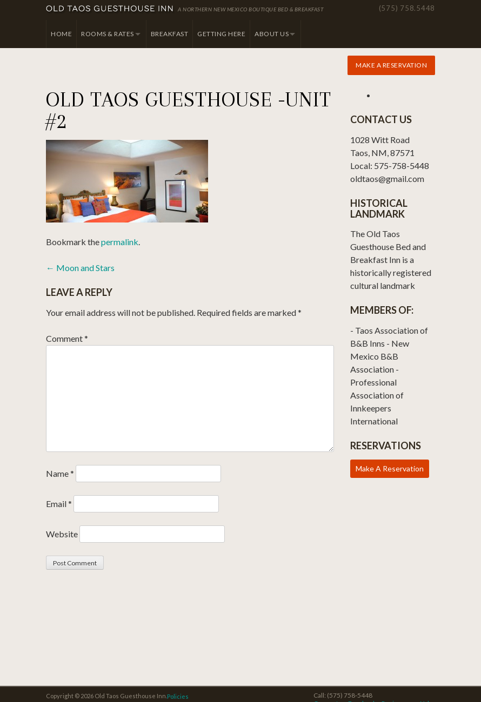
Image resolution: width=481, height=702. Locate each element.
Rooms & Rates (107, 34)
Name (60, 473)
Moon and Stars (80, 267)
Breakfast (170, 34)
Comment (67, 338)
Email (59, 503)
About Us (272, 34)
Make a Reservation (391, 65)
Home (61, 34)
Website (62, 534)
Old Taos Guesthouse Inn (110, 9)
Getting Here (221, 34)
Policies (178, 696)
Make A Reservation (390, 468)
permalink (119, 242)
